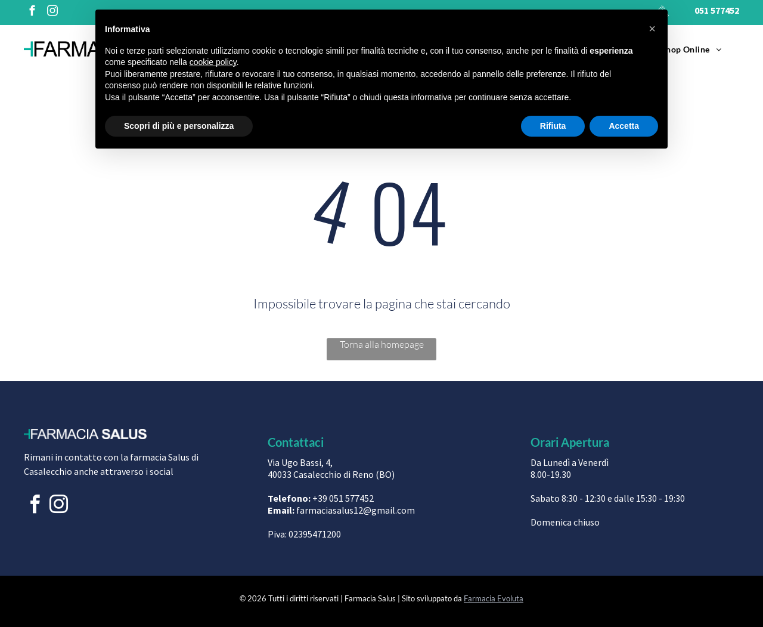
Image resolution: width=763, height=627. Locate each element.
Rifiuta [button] (553, 126)
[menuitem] (691, 49)
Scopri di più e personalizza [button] (179, 126)
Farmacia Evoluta (493, 598)
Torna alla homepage (382, 344)
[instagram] (52, 12)
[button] (652, 28)
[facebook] (32, 12)
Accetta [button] (624, 126)
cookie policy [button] (213, 62)
